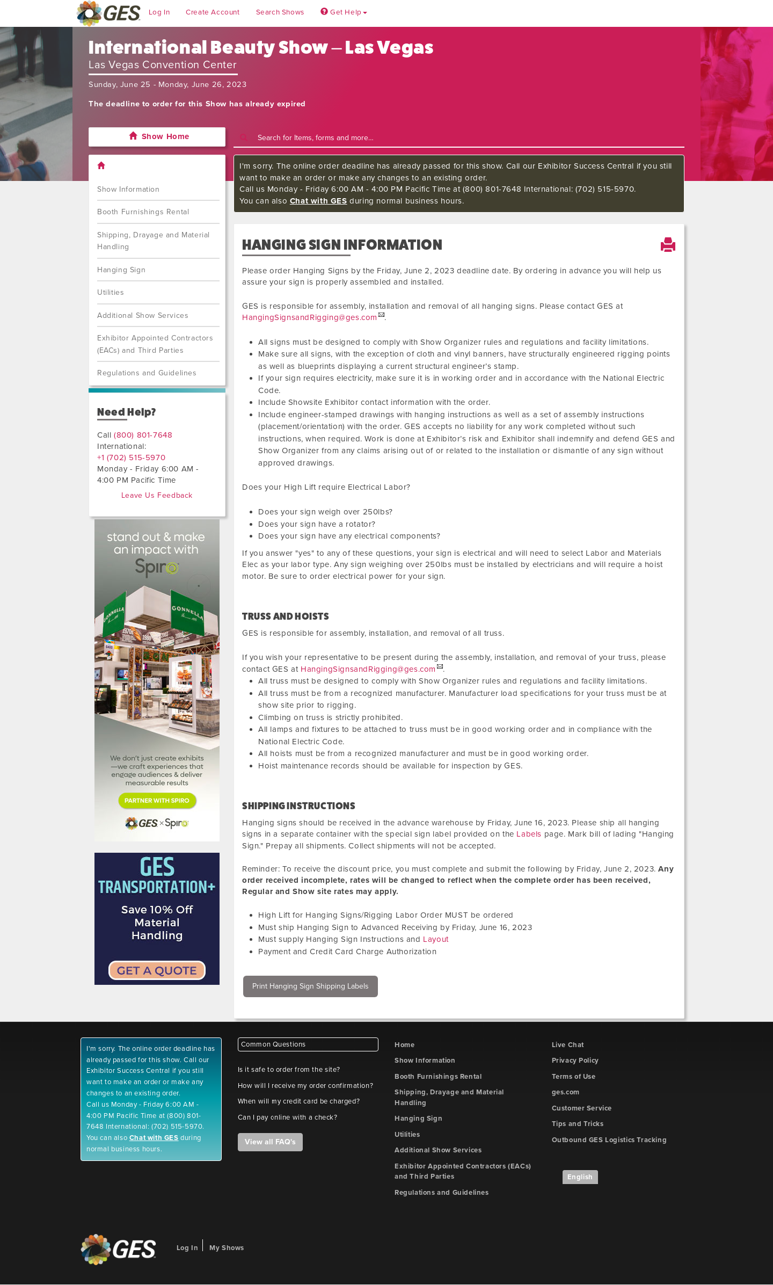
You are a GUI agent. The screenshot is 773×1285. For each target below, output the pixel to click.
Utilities (110, 292)
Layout (436, 939)
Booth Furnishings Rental (143, 211)
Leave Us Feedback (157, 495)
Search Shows (280, 12)
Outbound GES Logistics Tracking (609, 1140)
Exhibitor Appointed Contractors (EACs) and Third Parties (155, 344)
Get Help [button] (343, 12)
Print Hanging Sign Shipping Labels (310, 986)
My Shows (226, 1248)
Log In (159, 12)
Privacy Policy (575, 1060)
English (580, 1177)
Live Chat (568, 1045)
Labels (529, 834)
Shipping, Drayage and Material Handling (153, 241)
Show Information (128, 189)
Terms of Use (574, 1076)
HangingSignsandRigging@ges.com (309, 317)
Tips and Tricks (578, 1124)
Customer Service (582, 1108)
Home (404, 1045)
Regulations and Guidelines (147, 372)
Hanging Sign (121, 269)
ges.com (566, 1092)
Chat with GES (318, 201)
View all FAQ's (270, 1141)
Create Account (212, 12)
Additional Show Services (142, 315)
